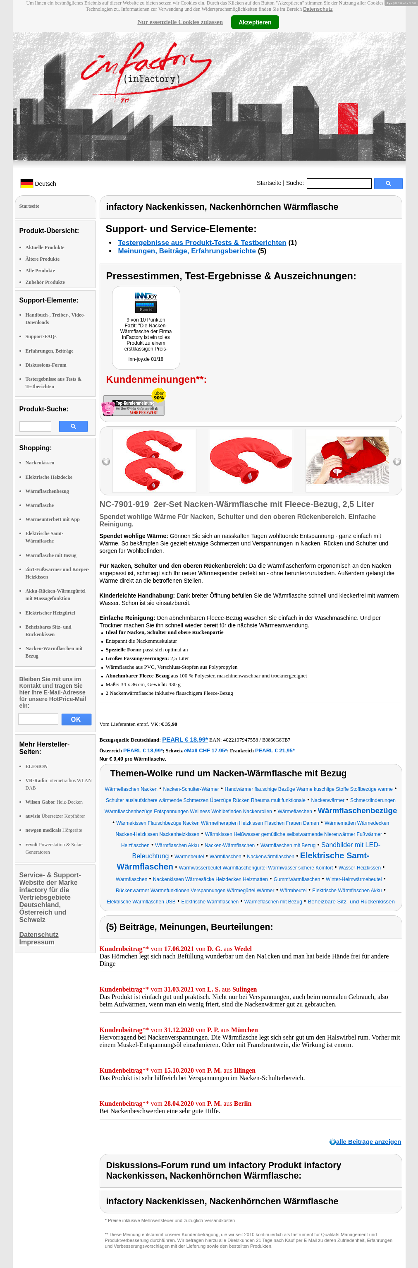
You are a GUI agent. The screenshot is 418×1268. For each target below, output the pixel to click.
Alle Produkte (40, 271)
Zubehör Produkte (45, 282)
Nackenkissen (40, 463)
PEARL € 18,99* (185, 739)
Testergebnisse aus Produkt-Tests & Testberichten (202, 243)
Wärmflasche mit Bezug (51, 555)
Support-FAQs (41, 336)
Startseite (269, 183)
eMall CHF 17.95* (205, 750)
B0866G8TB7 (276, 740)
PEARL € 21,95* (275, 750)
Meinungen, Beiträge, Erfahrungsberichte (187, 251)
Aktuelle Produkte (45, 247)
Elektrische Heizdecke (49, 477)
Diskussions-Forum (46, 365)
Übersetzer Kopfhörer (55, 816)
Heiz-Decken (54, 802)
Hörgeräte (54, 830)
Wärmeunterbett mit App (53, 519)
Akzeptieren (255, 22)
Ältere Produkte (43, 259)
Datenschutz (317, 9)
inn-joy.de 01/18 (146, 359)
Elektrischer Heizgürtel (50, 613)
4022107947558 (240, 740)
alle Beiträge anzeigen (368, 1141)
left (106, 462)
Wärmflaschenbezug (47, 491)
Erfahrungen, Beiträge (50, 351)
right (397, 462)
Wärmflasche (40, 505)
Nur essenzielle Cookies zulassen (180, 22)
